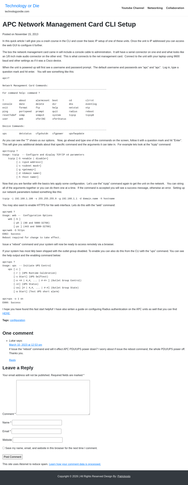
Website (7, 439)
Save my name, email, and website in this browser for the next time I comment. (51, 448)
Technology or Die (22, 5)
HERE (6, 313)
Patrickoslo (124, 476)
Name (6, 422)
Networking (155, 8)
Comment (9, 414)
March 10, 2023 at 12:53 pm (25, 344)
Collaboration (175, 8)
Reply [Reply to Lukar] (12, 360)
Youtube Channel (132, 8)
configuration (17, 320)
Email (6, 431)
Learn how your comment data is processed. (75, 464)
